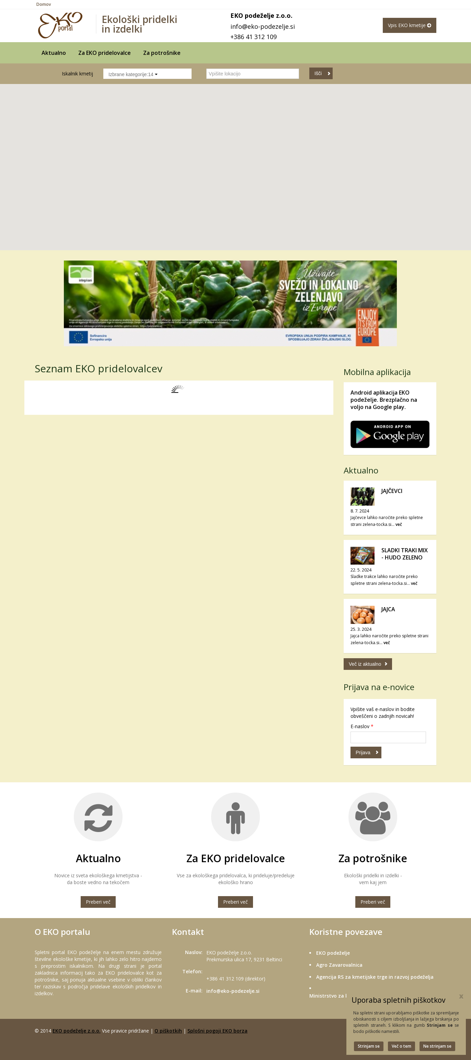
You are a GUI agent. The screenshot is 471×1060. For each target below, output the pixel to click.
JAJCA (388, 609)
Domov (43, 4)
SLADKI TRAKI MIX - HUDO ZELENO (404, 553)
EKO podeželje (333, 953)
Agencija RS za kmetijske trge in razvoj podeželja (375, 977)
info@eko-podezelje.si (262, 26)
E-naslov (362, 726)
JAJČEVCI (391, 491)
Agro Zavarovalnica (339, 965)
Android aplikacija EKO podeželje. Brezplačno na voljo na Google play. (384, 400)
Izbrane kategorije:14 (133, 74)
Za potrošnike (162, 53)
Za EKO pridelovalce (104, 53)
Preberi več (98, 902)
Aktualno (54, 53)
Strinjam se (369, 1046)
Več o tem (401, 1046)
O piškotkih (168, 1030)
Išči (318, 73)
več (398, 524)
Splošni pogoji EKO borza (217, 1030)
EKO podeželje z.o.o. (77, 1030)
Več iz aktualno (365, 664)
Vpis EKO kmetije (409, 25)
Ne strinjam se (437, 1046)
